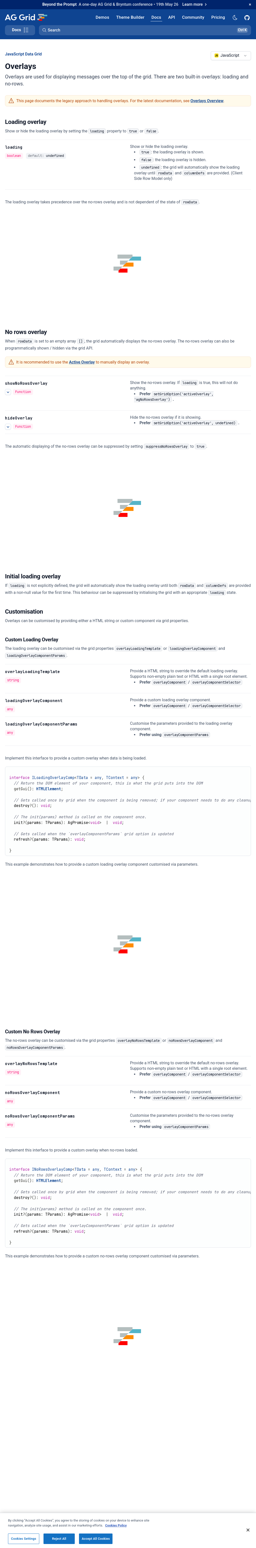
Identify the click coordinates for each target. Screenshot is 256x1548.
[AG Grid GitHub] (247, 17)
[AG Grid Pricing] (218, 17)
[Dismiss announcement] (250, 4)
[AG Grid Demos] (102, 17)
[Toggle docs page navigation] (20, 30)
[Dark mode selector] (234, 17)
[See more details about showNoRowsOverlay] (8, 392)
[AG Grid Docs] (156, 17)
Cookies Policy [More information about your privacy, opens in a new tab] (116, 1532)
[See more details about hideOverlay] (8, 427)
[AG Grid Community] (193, 17)
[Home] (26, 17)
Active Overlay (82, 362)
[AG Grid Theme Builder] (130, 17)
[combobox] (231, 55)
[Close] (248, 1537)
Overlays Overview (207, 100)
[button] (145, 30)
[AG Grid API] (171, 17)
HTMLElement (48, 788)
